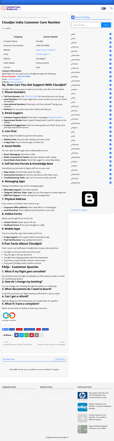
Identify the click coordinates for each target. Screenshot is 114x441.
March (91, 42)
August (91, 89)
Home (4, 17)
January (91, 51)
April (91, 38)
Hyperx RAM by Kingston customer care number (98, 427)
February (91, 47)
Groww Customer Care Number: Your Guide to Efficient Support (97, 417)
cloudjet (19, 329)
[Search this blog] (86, 24)
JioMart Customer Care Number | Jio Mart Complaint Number (100, 406)
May (91, 34)
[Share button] (41, 335)
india (38, 329)
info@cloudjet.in (43, 54)
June (91, 93)
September (91, 85)
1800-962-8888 (23, 76)
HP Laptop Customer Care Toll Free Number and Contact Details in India (98, 395)
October (91, 64)
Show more (60, 359)
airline (12, 329)
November (91, 60)
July (91, 132)
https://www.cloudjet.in (46, 50)
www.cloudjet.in (16, 82)
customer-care (29, 329)
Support (11, 17)
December (91, 55)
